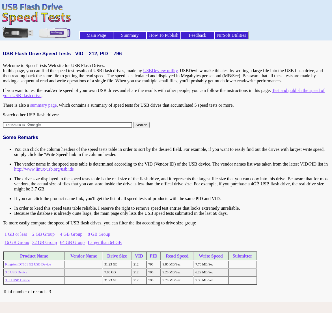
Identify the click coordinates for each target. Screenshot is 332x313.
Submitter (242, 256)
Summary (130, 35)
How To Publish (163, 35)
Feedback (197, 35)
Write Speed (211, 256)
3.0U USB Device (17, 280)
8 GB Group (99, 234)
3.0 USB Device (16, 272)
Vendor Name (83, 256)
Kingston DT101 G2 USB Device (28, 264)
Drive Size (117, 256)
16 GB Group (17, 242)
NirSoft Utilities (231, 35)
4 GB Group (71, 234)
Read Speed (177, 256)
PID (154, 256)
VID (139, 256)
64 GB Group (72, 242)
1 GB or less (16, 234)
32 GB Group (44, 242)
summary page (43, 105)
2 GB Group (43, 234)
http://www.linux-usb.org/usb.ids (44, 169)
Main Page (96, 35)
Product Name (34, 256)
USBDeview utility (160, 70)
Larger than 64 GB (105, 242)
